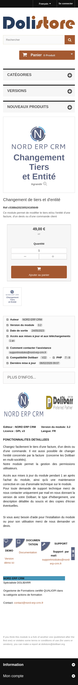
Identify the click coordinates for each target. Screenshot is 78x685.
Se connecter (66, 3)
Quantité (39, 243)
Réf (5, 207)
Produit (42, 55)
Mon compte (13, 676)
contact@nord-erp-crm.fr (28, 602)
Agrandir (36, 184)
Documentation (28, 552)
